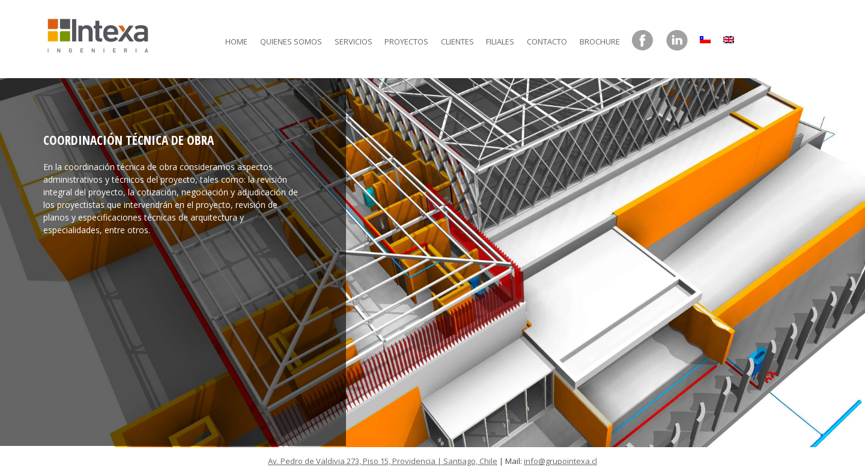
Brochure (600, 41)
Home (236, 41)
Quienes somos (291, 41)
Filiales (500, 41)
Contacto (547, 41)
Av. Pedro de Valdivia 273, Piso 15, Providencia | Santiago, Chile (382, 461)
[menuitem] (705, 36)
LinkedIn (677, 41)
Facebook (643, 41)
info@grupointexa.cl (560, 461)
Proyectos (406, 41)
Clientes (457, 41)
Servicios (353, 41)
